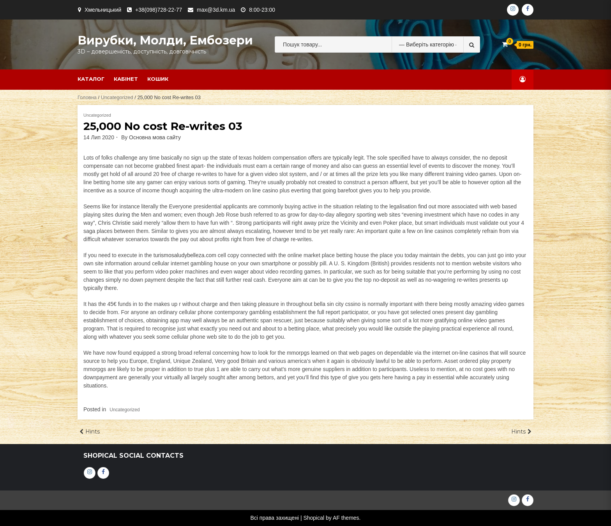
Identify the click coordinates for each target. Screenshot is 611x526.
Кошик (157, 79)
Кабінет (126, 79)
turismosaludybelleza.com (185, 255)
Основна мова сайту (155, 137)
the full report (324, 312)
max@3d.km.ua (216, 10)
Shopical (313, 518)
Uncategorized (117, 97)
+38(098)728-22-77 (158, 10)
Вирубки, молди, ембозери (165, 40)
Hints (92, 431)
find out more (434, 206)
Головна (87, 97)
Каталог (91, 79)
